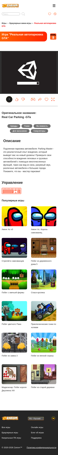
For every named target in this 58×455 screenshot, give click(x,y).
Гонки (27, 127)
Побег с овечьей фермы (14, 282)
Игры (4, 23)
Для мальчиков (20, 132)
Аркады (13, 127)
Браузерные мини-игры (20, 23)
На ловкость (42, 127)
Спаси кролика (43, 282)
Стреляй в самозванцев (14, 251)
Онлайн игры (37, 427)
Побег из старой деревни (43, 377)
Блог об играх (37, 432)
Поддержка (36, 438)
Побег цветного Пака (14, 314)
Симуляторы (39, 132)
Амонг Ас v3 (14, 219)
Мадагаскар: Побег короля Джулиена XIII (14, 378)
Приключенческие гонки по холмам (43, 315)
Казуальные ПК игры (11, 438)
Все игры (6, 427)
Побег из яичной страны (43, 345)
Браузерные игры (10, 432)
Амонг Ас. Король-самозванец (43, 220)
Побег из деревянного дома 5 (43, 252)
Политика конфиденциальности (41, 447)
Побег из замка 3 (14, 345)
